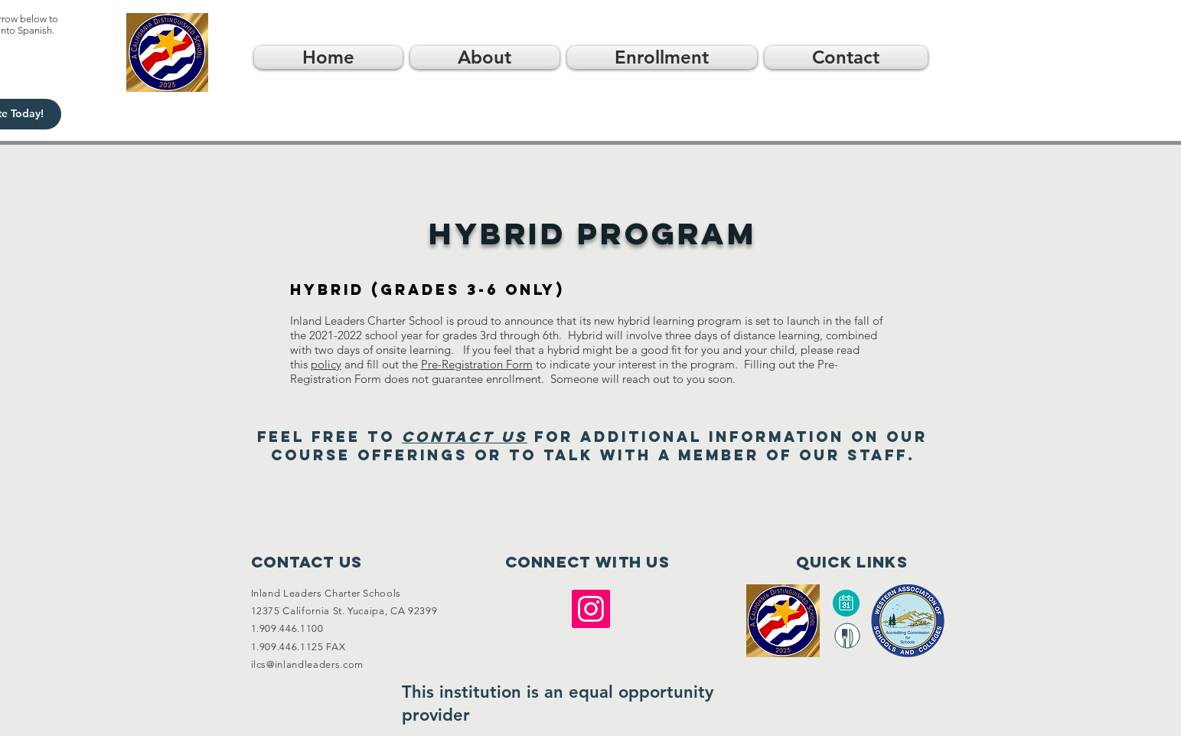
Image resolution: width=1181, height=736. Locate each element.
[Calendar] (846, 603)
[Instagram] (591, 609)
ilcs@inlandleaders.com (307, 664)
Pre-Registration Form (477, 364)
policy (326, 364)
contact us (464, 436)
